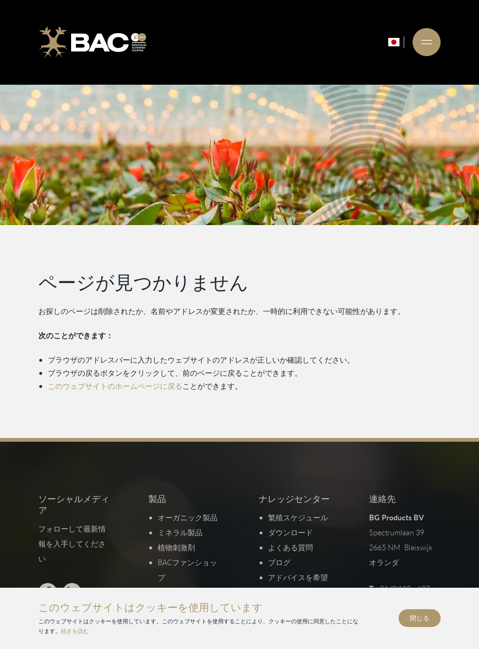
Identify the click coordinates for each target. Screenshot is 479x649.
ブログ (279, 562)
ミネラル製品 (180, 532)
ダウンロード (290, 532)
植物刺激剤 (176, 547)
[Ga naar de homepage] (92, 42)
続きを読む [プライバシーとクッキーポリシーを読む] (75, 630)
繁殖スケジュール (298, 517)
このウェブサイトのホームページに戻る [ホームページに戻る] (115, 386)
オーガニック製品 (188, 517)
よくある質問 (290, 547)
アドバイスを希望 (298, 577)
